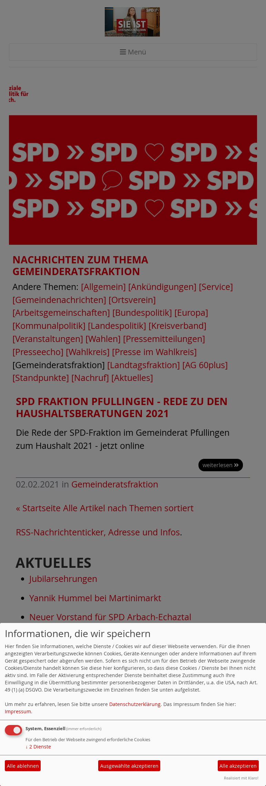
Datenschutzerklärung (135, 704)
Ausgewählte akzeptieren (129, 766)
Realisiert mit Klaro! (241, 777)
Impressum (18, 711)
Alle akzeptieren (238, 766)
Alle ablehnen (23, 766)
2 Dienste (38, 746)
